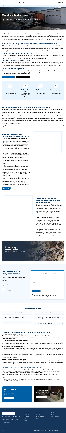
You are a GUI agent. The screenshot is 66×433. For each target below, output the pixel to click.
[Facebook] (3, 430)
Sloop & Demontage (39, 412)
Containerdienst (26, 414)
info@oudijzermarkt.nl (10, 285)
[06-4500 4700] (50, 412)
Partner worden (26, 416)
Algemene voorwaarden (40, 416)
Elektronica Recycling (27, 412)
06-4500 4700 (9, 290)
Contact (37, 418)
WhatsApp (49, 296)
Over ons (25, 418)
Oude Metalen (38, 414)
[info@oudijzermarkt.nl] (50, 416)
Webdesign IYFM (56, 430)
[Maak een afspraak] (9, 398)
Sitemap (25, 420)
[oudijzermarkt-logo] (9, 2)
